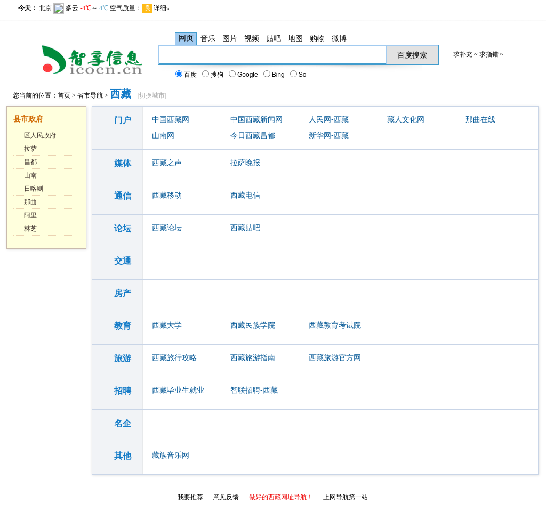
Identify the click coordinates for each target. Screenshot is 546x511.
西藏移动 (167, 195)
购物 (317, 38)
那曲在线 (480, 119)
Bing (274, 74)
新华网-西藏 (329, 135)
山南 (30, 175)
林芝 (30, 228)
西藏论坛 (167, 227)
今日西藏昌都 (252, 135)
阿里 (30, 215)
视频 (251, 38)
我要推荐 (190, 497)
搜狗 (213, 74)
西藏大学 (167, 325)
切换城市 (152, 95)
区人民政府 (40, 135)
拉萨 (30, 148)
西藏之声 (167, 162)
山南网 (163, 135)
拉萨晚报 (245, 162)
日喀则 (33, 188)
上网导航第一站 (345, 497)
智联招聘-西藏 (254, 390)
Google (244, 74)
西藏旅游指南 (252, 357)
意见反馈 (226, 497)
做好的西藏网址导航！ (281, 497)
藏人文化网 (405, 119)
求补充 (462, 54)
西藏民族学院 (252, 325)
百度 (186, 74)
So (299, 74)
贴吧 (273, 38)
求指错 (489, 54)
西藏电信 (245, 195)
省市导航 (90, 95)
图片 (229, 38)
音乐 (207, 38)
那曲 (30, 202)
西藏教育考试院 (335, 325)
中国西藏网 (170, 119)
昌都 (30, 162)
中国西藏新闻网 (256, 119)
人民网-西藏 (329, 119)
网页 (186, 38)
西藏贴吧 (245, 227)
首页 (64, 95)
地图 (295, 38)
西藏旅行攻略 (174, 357)
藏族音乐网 (170, 455)
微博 (339, 38)
